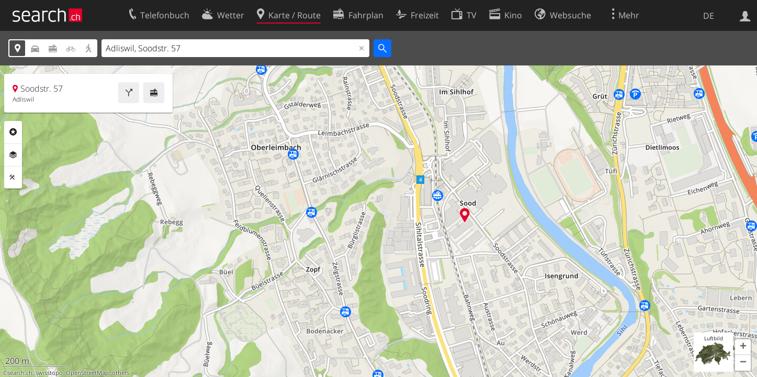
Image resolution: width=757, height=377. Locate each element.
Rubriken (13, 132)
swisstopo (49, 372)
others (120, 372)
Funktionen (13, 177)
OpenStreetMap (87, 372)
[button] (743, 347)
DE (708, 15)
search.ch (19, 372)
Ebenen (13, 155)
